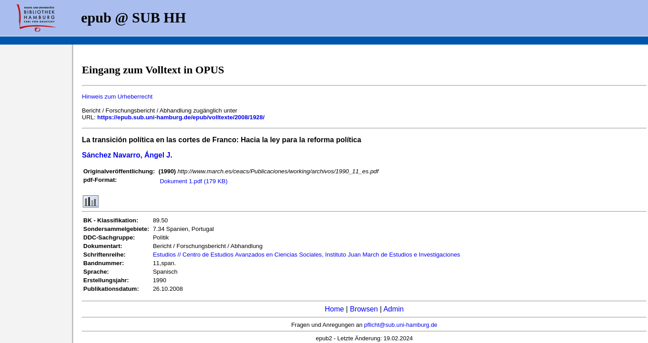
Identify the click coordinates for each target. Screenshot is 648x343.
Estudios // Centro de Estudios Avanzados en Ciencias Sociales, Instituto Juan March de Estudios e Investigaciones (306, 254)
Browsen (364, 309)
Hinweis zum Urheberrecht (117, 96)
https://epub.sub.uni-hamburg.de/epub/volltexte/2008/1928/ (181, 117)
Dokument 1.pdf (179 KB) (193, 181)
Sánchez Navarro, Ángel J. (127, 155)
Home (334, 309)
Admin (393, 309)
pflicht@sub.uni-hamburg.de (400, 324)
